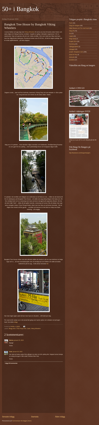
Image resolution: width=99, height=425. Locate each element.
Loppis (71, 36)
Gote (10, 351)
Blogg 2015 (12, 328)
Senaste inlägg (8, 417)
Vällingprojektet (73, 46)
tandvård (71, 60)
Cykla (28, 328)
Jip (70, 33)
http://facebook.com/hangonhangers (79, 153)
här (47, 263)
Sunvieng (72, 44)
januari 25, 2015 (19, 340)
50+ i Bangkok (20, 8)
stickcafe (71, 57)
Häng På (71, 31)
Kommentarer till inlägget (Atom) (21, 421)
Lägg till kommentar (11, 363)
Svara (11, 345)
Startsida (34, 417)
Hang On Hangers (74, 25)
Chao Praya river (21, 328)
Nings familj (72, 38)
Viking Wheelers (30, 32)
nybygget (71, 49)
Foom (70, 23)
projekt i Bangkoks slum (76, 52)
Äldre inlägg (60, 417)
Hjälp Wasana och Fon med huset (79, 28)
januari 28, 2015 (17, 351)
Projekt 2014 (73, 41)
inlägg (15, 322)
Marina (11, 340)
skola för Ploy (73, 54)
